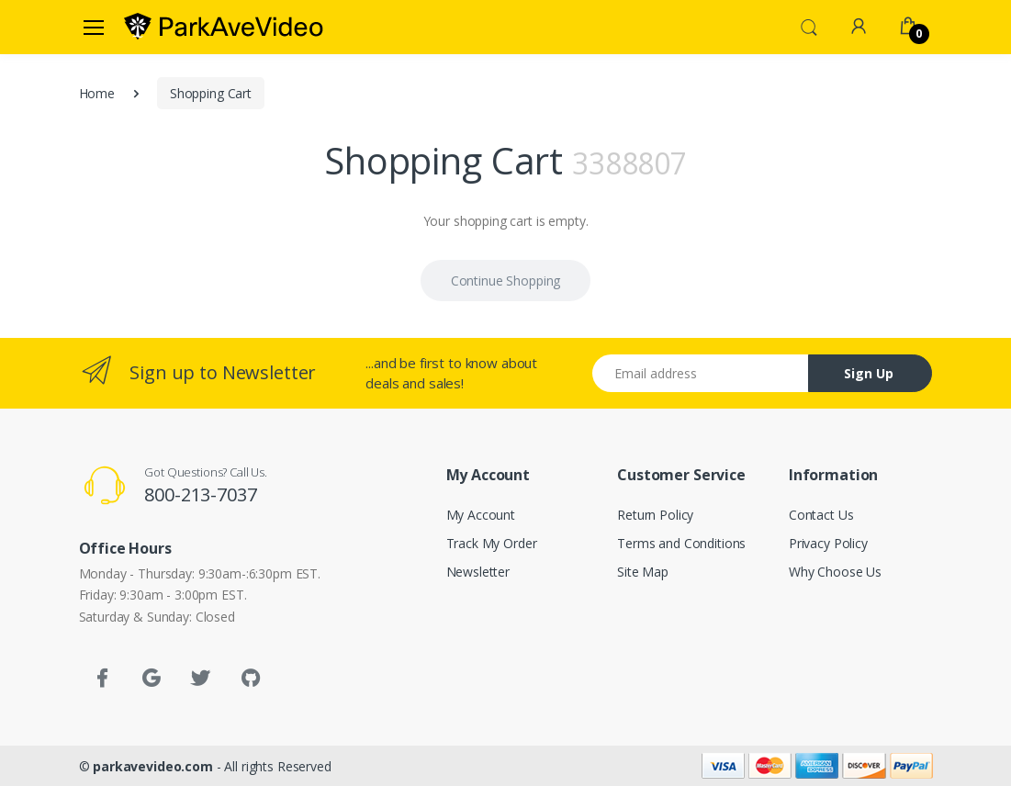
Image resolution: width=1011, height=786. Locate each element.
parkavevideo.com (153, 766)
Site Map (642, 571)
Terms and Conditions (681, 543)
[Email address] (700, 373)
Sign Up (868, 373)
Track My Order (491, 543)
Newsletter (478, 571)
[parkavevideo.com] (224, 26)
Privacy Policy (828, 543)
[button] (809, 25)
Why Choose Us (835, 571)
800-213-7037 (200, 494)
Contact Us (821, 514)
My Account (481, 514)
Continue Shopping (506, 280)
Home (97, 93)
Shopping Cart (211, 93)
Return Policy (655, 514)
